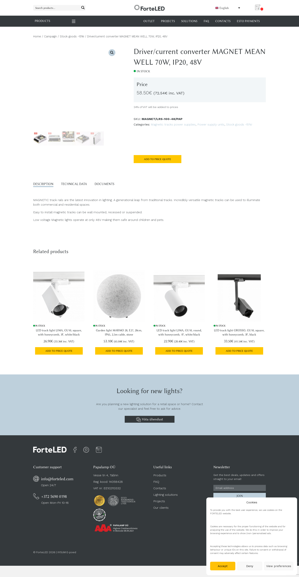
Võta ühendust (149, 421)
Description (45, 184)
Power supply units (210, 124)
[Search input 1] (57, 7)
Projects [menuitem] (168, 21)
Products (159, 477)
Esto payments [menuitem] (248, 21)
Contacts (159, 490)
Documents (114, 184)
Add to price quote (157, 159)
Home (37, 36)
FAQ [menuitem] (206, 21)
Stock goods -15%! (72, 36)
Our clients (161, 509)
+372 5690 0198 (54, 498)
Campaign (50, 36)
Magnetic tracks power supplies (173, 124)
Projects (159, 503)
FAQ (156, 483)
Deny (249, 566)
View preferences (278, 566)
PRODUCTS (55, 21)
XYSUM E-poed (66, 553)
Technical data (79, 184)
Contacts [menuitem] (223, 21)
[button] (112, 52)
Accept (222, 566)
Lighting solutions (165, 496)
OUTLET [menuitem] (149, 21)
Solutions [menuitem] (189, 21)
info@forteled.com (57, 480)
